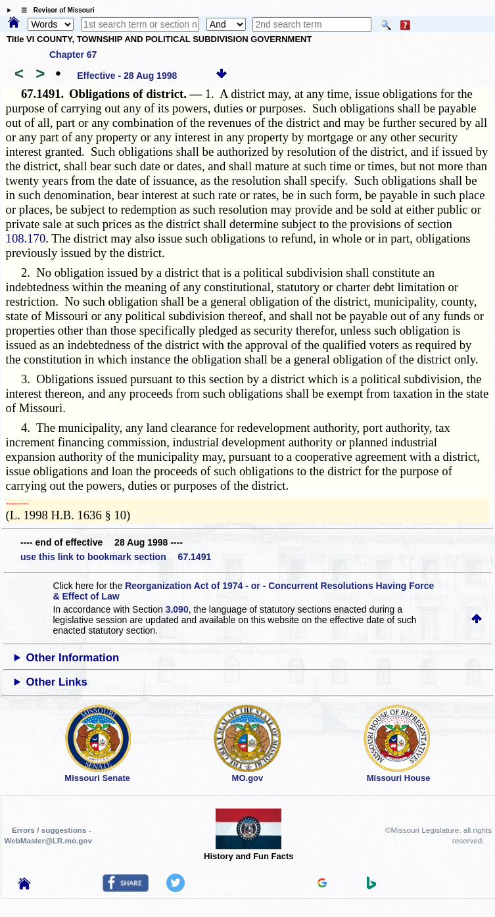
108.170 (26, 238)
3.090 (177, 609)
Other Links (56, 682)
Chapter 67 (73, 54)
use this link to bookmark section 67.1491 (115, 557)
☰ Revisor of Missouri (54, 10)
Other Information (73, 657)
